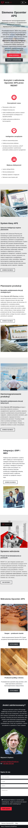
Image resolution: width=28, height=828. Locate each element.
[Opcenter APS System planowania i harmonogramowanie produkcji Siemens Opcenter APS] (6, 2)
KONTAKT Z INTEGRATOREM (14, 60)
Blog (16, 823)
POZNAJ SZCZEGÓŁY (14, 55)
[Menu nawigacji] (22, 2)
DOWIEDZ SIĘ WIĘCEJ (7, 270)
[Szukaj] (25, 2)
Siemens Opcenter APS (7, 823)
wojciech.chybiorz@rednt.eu (10, 761)
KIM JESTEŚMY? (6, 582)
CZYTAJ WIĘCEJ (14, 644)
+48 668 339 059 (8, 763)
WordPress (14, 826)
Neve (2, 826)
